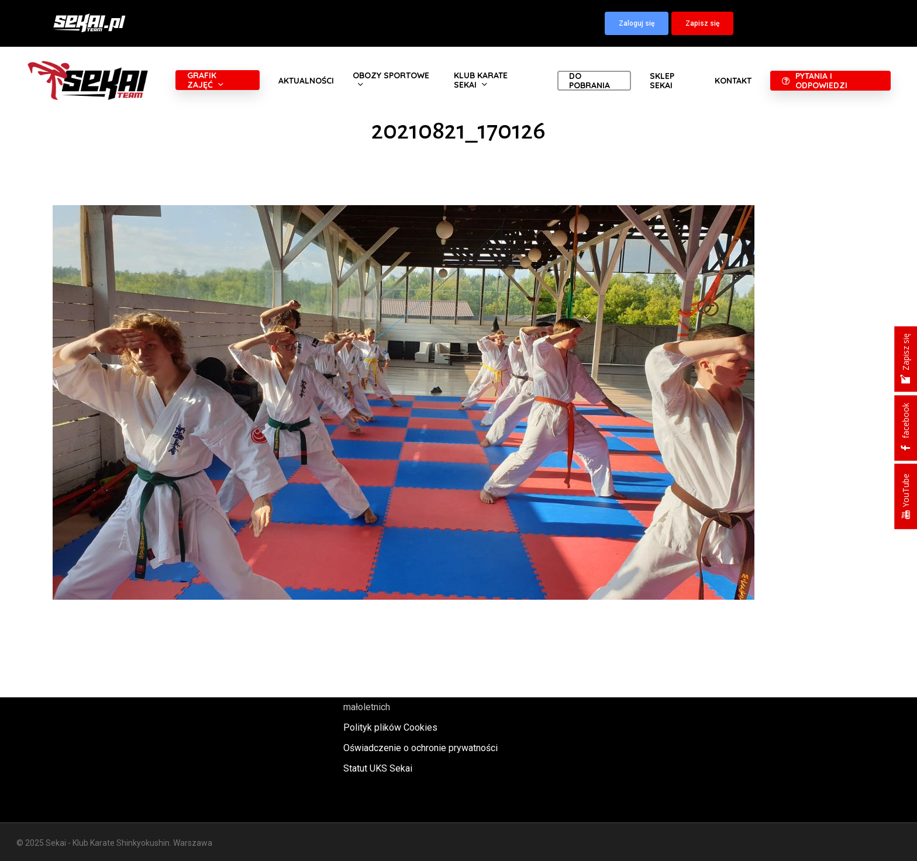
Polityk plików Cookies (390, 727)
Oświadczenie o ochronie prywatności (420, 747)
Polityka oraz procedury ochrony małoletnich (409, 699)
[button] (636, 23)
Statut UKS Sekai (377, 768)
